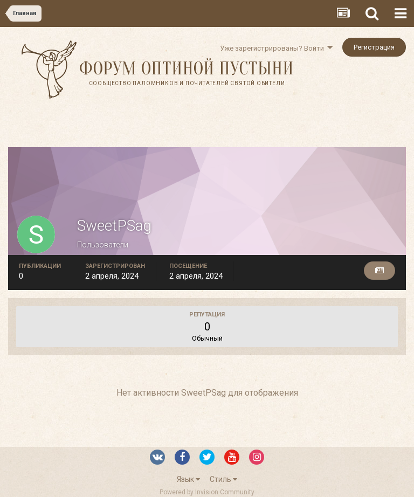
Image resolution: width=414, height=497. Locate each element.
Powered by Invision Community (207, 492)
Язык (188, 479)
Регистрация (374, 47)
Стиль (223, 479)
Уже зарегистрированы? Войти (276, 48)
